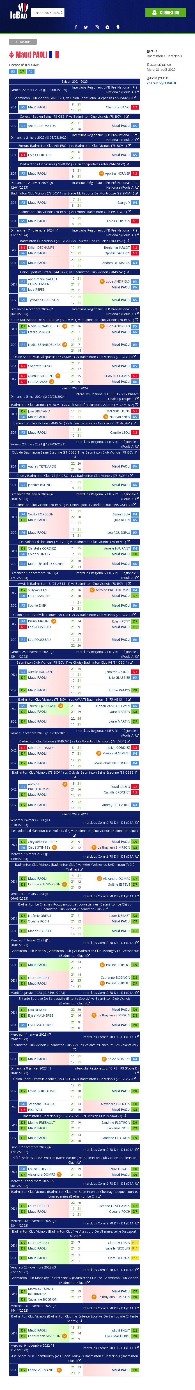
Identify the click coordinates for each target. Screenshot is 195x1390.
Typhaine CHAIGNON (43, 300)
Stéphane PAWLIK (41, 1104)
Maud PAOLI (37, 107)
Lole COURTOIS (39, 155)
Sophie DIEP (37, 605)
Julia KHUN (122, 520)
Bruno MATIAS (39, 621)
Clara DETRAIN (119, 1242)
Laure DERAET (119, 915)
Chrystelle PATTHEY (42, 842)
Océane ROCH (38, 921)
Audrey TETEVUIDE (42, 466)
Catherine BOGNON (115, 977)
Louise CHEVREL (40, 1169)
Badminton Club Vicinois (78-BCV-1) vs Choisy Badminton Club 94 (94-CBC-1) (74, 662)
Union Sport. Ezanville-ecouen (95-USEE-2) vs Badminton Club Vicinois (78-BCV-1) (74, 615)
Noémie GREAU (39, 915)
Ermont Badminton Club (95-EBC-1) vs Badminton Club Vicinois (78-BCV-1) (74, 145)
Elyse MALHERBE (40, 1015)
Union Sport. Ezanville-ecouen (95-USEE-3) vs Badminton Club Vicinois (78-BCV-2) (74, 1079)
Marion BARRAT (40, 931)
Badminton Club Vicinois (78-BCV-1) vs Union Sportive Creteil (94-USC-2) (74, 164)
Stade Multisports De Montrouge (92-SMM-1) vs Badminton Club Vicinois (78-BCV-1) (74, 320)
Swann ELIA (121, 514)
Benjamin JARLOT (117, 247)
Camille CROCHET (117, 792)
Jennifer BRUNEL (40, 485)
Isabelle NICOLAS (117, 1248)
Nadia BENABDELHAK (44, 326)
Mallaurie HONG (118, 411)
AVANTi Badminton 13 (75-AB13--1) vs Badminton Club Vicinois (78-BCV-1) (74, 583)
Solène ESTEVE (119, 884)
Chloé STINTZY (39, 554)
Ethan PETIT (121, 621)
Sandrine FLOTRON (115, 1122)
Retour (24, 42)
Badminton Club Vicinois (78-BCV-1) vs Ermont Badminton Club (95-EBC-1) (74, 212)
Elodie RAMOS (119, 690)
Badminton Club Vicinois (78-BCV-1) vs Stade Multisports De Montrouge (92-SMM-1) (74, 193)
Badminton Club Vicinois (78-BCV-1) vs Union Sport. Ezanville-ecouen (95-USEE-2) (74, 505)
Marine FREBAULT (41, 1122)
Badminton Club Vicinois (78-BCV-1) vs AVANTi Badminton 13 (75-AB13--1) (74, 699)
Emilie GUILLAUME (41, 1091)
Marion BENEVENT (116, 753)
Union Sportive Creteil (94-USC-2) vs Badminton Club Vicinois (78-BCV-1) (74, 272)
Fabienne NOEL (118, 1128)
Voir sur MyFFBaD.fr (161, 83)
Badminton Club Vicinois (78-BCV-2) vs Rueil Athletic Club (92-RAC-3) (74, 1116)
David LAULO (120, 786)
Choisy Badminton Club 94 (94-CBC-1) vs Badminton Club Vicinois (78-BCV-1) (74, 475)
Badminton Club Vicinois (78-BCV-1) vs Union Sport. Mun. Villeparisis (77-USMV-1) (75, 98)
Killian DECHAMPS (41, 247)
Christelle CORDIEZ (42, 548)
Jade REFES (36, 289)
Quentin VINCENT (41, 376)
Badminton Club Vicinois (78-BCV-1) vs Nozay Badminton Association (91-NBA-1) (74, 423)
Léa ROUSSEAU (118, 532)
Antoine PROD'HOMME (113, 590)
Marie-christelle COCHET (46, 564)
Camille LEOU (120, 432)
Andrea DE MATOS (42, 126)
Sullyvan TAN (37, 590)
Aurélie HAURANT (117, 548)
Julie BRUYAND (39, 411)
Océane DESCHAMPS (114, 1206)
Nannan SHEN (119, 416)
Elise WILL (35, 1109)
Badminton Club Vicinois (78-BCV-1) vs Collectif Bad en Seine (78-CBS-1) (74, 241)
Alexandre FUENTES (115, 1104)
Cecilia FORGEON (40, 514)
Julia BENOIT (37, 1010)
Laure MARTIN (39, 596)
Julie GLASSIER (119, 677)
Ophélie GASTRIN (117, 253)
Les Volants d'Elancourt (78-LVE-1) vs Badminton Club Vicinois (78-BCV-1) (74, 542)
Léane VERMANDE (41, 1370)
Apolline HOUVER (117, 173)
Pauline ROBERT (118, 965)
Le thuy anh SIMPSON (114, 847)
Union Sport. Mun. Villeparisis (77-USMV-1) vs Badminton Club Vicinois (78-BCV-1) (75, 357)
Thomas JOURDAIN (42, 706)
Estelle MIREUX (39, 332)
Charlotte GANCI (118, 107)
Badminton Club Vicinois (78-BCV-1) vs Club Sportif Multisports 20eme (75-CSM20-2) (74, 404)
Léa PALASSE (38, 381)
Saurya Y (123, 202)
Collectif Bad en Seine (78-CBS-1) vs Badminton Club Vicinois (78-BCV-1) (74, 116)
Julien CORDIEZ (119, 747)
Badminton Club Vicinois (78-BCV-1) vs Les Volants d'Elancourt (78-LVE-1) (74, 741)
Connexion (165, 12)
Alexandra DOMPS (116, 878)
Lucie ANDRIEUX (118, 281)
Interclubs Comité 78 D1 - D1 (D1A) (111, 822)
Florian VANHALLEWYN (113, 706)
